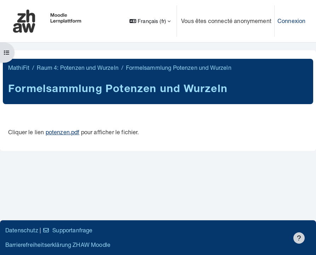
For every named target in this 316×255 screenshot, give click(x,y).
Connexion (291, 20)
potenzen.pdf (63, 132)
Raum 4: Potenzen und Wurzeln (77, 67)
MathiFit (18, 67)
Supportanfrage (67, 230)
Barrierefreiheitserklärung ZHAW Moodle (57, 244)
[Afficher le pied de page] (299, 238)
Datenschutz (21, 230)
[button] (150, 21)
